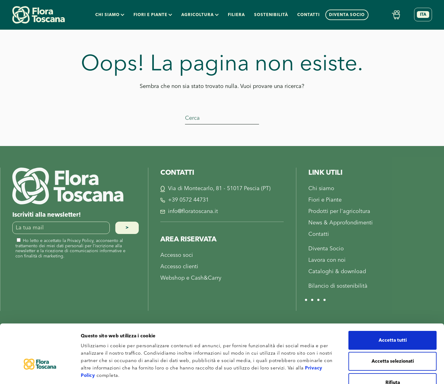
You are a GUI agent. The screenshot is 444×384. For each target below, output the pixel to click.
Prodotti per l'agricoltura (339, 211)
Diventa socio (347, 14)
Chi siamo (109, 14)
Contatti (308, 14)
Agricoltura (199, 14)
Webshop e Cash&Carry (190, 278)
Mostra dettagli (327, 372)
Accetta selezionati (393, 322)
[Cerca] (222, 118)
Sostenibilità (271, 14)
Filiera (236, 14)
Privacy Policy (80, 240)
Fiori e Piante (325, 200)
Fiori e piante (153, 14)
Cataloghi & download (337, 271)
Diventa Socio (326, 248)
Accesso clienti (179, 266)
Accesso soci (176, 255)
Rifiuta (392, 343)
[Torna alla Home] (38, 14)
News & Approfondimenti (340, 222)
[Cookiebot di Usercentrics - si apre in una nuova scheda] (40, 372)
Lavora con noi (327, 260)
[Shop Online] (396, 14)
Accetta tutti (393, 301)
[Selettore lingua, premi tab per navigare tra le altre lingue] (423, 14)
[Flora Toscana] (67, 185)
